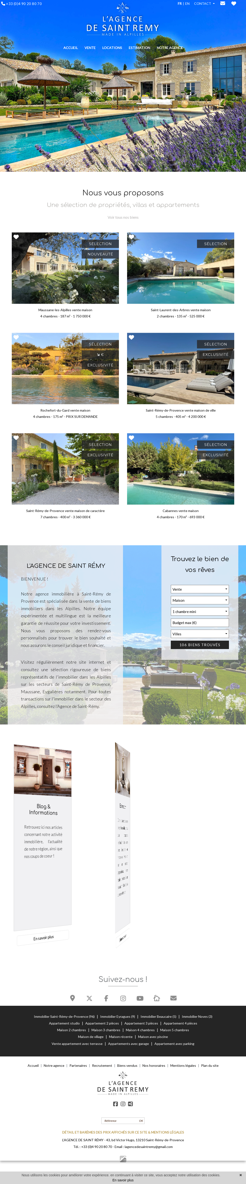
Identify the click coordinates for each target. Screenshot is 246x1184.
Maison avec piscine (153, 1037)
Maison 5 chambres (174, 1030)
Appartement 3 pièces (141, 1023)
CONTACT (203, 3)
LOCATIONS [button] (112, 48)
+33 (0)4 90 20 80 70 (96, 1147)
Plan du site (210, 1065)
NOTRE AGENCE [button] (170, 48)
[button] (200, 589)
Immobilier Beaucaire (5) (159, 1016)
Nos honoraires (153, 1065)
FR (180, 3)
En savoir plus (123, 1180)
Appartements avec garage (128, 1044)
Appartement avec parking (174, 1044)
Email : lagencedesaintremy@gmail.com (144, 1147)
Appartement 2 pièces (102, 1023)
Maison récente (121, 1037)
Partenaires (78, 1065)
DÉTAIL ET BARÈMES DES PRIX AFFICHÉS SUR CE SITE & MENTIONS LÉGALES (123, 1132)
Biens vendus (127, 1065)
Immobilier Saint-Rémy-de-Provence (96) (64, 1016)
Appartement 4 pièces (180, 1023)
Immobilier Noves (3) (197, 1016)
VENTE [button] (90, 48)
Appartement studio (64, 1023)
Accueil (33, 1065)
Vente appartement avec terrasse (77, 1044)
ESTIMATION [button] (139, 48)
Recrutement (102, 1065)
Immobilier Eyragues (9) (118, 1016)
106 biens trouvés (200, 645)
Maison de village (91, 1037)
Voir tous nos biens (123, 220)
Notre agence (54, 1065)
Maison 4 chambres (140, 1030)
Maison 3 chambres (106, 1030)
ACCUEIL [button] (70, 48)
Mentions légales (183, 1065)
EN (187, 3)
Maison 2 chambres (72, 1030)
